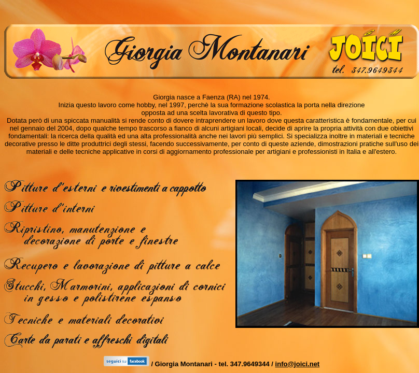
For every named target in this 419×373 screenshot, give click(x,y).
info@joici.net (297, 364)
